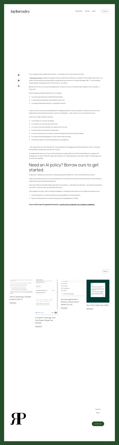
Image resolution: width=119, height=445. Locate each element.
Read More (18, 62)
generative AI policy (36, 78)
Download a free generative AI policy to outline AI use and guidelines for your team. (57, 236)
